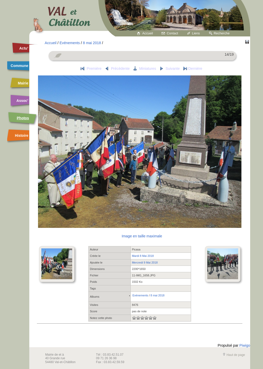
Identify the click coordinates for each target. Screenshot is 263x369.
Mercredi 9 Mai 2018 (145, 262)
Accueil (147, 33)
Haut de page (233, 355)
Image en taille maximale (142, 236)
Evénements (70, 43)
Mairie (23, 83)
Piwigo (244, 345)
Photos (23, 118)
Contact (172, 33)
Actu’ (23, 48)
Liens (196, 33)
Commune (19, 66)
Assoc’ (22, 101)
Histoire (21, 135)
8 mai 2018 (92, 43)
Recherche (222, 33)
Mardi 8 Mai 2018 (143, 255)
